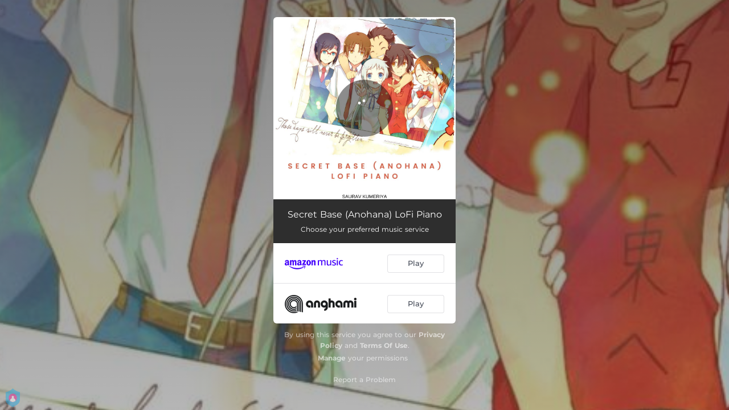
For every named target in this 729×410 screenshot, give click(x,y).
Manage (332, 358)
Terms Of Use (384, 345)
